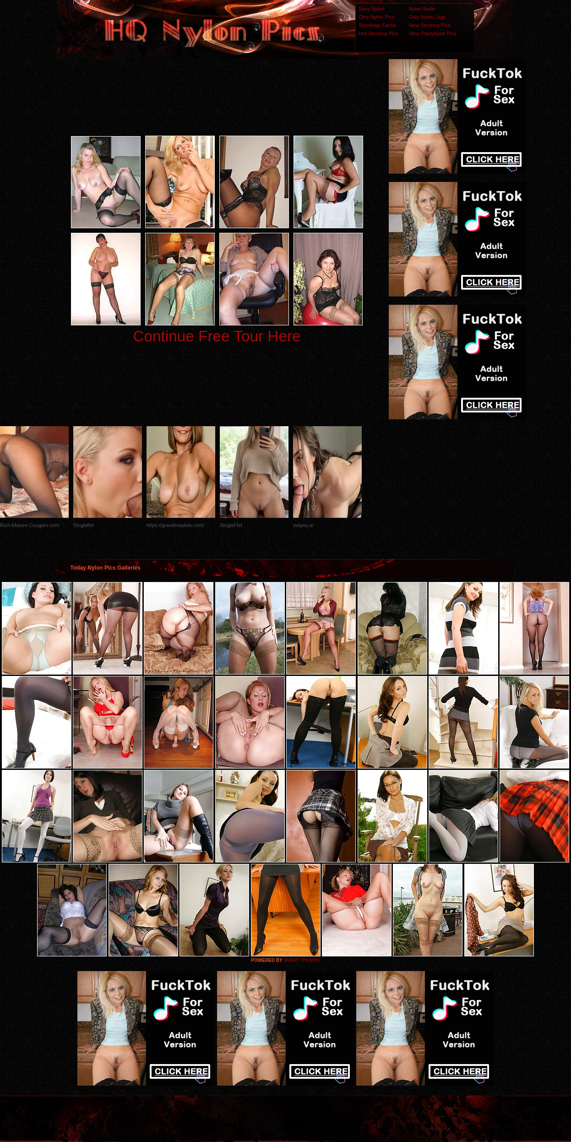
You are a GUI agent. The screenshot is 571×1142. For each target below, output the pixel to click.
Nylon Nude (422, 8)
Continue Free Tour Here (216, 336)
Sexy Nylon (372, 8)
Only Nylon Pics (377, 17)
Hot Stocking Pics (378, 33)
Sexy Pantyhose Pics (432, 33)
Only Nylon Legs (427, 17)
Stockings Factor (378, 25)
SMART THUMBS (301, 960)
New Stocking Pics (430, 25)
